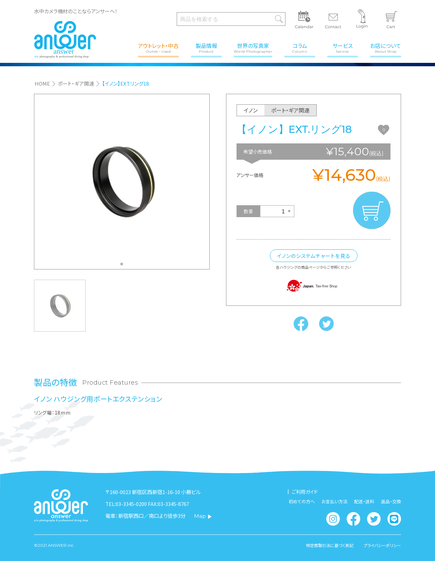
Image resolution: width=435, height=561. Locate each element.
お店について (385, 47)
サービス (342, 47)
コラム (299, 47)
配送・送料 (364, 501)
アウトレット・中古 (158, 47)
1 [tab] (123, 266)
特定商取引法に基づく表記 (329, 545)
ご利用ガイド (305, 491)
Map (203, 516)
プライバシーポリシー (382, 545)
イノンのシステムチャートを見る (313, 255)
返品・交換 (391, 501)
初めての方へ (302, 501)
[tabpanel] (121, 181)
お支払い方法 (334, 501)
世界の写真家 (253, 47)
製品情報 (206, 47)
